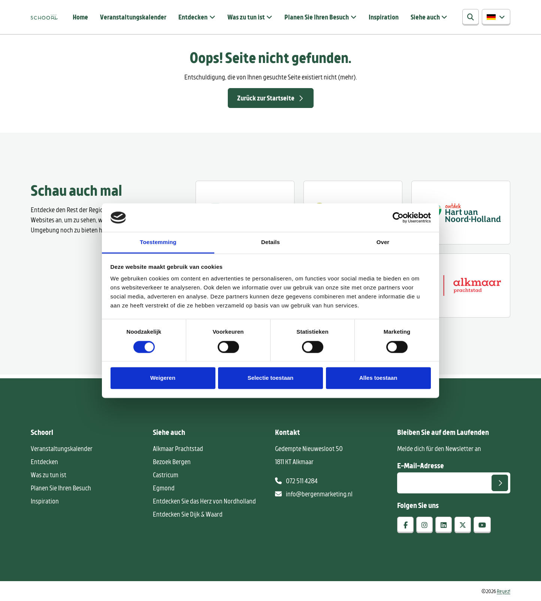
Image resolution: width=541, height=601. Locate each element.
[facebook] (405, 525)
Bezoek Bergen (172, 461)
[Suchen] (470, 17)
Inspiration (384, 17)
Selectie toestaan (271, 378)
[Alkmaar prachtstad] (460, 285)
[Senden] (500, 483)
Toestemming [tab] (158, 242)
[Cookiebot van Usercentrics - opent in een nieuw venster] (398, 217)
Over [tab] (383, 242)
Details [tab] (270, 242)
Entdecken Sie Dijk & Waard (188, 514)
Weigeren (162, 378)
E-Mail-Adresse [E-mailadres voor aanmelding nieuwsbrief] (420, 465)
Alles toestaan (378, 378)
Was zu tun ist (246, 17)
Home (80, 17)
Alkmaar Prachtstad (178, 448)
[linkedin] (443, 525)
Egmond (164, 488)
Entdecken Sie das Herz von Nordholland (204, 501)
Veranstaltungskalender (133, 17)
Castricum (165, 475)
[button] (496, 17)
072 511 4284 (296, 481)
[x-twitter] (462, 525)
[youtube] (482, 525)
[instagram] (424, 525)
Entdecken (193, 17)
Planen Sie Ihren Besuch (316, 17)
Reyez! (503, 591)
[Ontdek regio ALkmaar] (460, 212)
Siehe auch (425, 17)
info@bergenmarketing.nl (314, 494)
